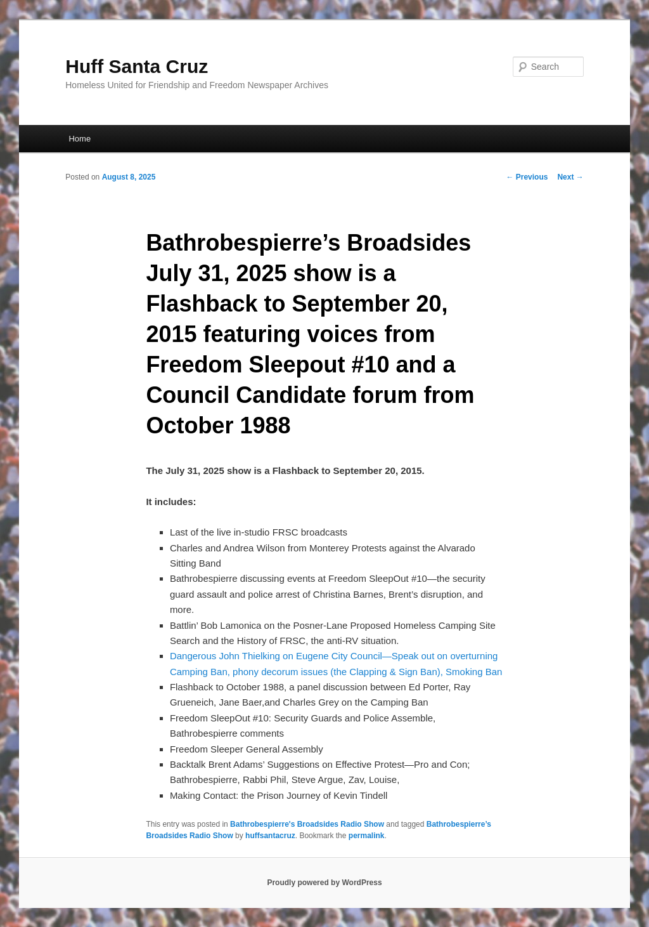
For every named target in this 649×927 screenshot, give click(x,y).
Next (570, 177)
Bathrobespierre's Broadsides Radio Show (307, 824)
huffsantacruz (270, 835)
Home (79, 138)
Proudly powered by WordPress (324, 882)
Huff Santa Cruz (136, 66)
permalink (367, 835)
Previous (527, 177)
